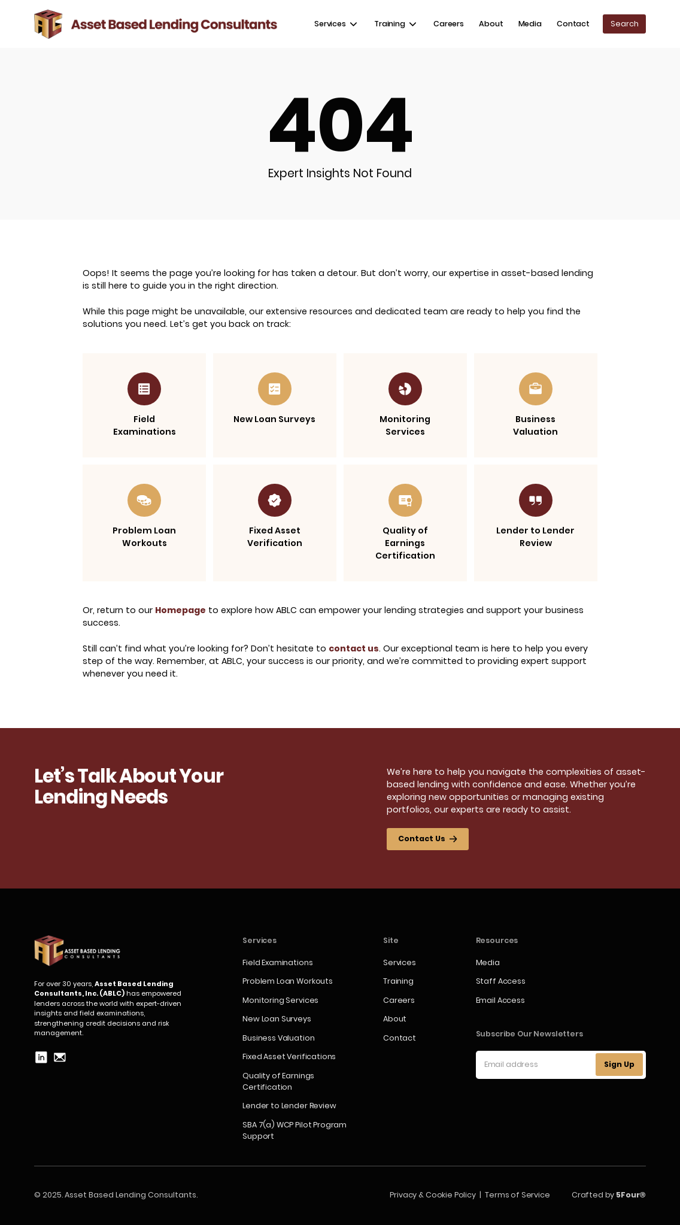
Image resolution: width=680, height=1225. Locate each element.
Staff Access (501, 981)
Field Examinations (277, 962)
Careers (448, 24)
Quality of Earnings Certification (278, 1081)
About (491, 24)
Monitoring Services (280, 1000)
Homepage (180, 610)
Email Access (500, 1000)
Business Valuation (278, 1038)
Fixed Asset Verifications (289, 1056)
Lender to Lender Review (289, 1105)
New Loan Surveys (276, 1019)
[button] (336, 24)
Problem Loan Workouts (287, 981)
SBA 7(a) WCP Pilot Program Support (294, 1130)
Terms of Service (517, 1195)
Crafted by (609, 1195)
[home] (156, 24)
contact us (354, 648)
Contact (573, 24)
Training (398, 981)
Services (399, 962)
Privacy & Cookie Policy (432, 1195)
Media (530, 24)
